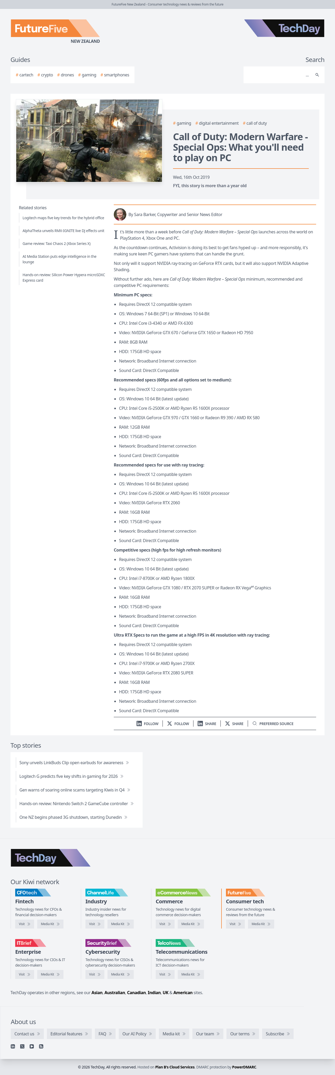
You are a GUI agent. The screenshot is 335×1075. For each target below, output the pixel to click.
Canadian (136, 992)
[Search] (279, 75)
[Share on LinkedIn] (206, 723)
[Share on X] (234, 723)
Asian (96, 992)
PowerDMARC (244, 1066)
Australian (115, 992)
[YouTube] (32, 1046)
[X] (22, 1046)
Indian (154, 992)
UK (166, 992)
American (182, 992)
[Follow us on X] (178, 723)
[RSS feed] (41, 1046)
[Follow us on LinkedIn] (147, 723)
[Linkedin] (13, 1046)
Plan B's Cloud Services (174, 1066)
